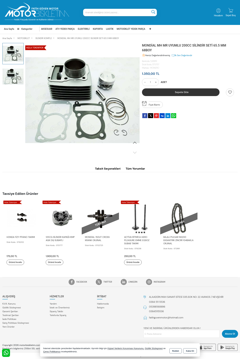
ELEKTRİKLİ (84, 29)
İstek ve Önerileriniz (60, 307)
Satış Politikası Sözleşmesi (15, 323)
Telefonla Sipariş (58, 315)
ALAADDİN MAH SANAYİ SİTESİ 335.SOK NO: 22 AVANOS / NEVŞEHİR (186, 297)
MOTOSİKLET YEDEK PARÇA (131, 29)
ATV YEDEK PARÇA (65, 29)
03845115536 (156, 311)
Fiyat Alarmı (151, 103)
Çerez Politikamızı (52, 352)
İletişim (100, 307)
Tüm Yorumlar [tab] (135, 169)
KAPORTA (98, 29)
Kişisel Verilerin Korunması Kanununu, (125, 348)
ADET (164, 82)
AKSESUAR (46, 29)
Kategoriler (24, 29)
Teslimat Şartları (10, 315)
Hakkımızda (103, 303)
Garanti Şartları (10, 311)
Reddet (175, 350)
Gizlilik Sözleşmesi (11, 307)
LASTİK (110, 29)
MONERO (154, 67)
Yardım (53, 303)
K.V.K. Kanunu (9, 303)
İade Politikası (9, 319)
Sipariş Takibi (56, 311)
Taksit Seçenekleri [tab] (108, 169)
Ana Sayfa (9, 29)
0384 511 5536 (157, 302)
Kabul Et (190, 350)
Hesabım (218, 15)
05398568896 (157, 306)
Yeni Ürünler (8, 326)
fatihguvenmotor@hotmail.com (166, 317)
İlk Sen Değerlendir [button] (181, 55)
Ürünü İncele (17, 262)
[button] (135, 143)
